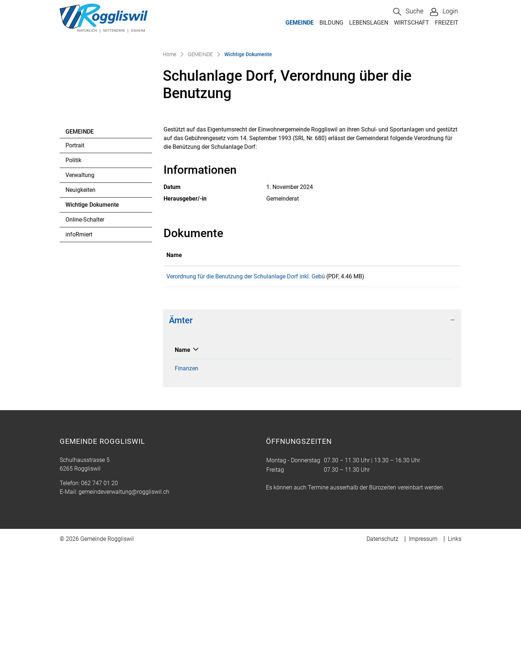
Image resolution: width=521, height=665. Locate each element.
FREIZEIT (446, 22)
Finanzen (186, 484)
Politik (73, 273)
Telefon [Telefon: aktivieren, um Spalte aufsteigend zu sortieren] (242, 465)
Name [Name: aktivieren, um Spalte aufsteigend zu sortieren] (174, 368)
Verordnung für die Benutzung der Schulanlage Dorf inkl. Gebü (245, 389)
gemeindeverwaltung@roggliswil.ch (124, 607)
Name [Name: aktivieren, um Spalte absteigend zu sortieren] (182, 465)
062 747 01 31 (250, 484)
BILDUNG (331, 22)
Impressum (423, 654)
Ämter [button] (180, 436)
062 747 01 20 (99, 598)
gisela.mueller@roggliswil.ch (349, 484)
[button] (408, 12)
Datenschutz (382, 654)
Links (454, 654)
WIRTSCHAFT (411, 22)
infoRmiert (78, 348)
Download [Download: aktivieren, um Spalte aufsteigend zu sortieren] (432, 368)
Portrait (74, 259)
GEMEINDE (299, 22)
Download (438, 391)
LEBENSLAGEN (368, 22)
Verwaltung (79, 288)
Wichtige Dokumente (92, 320)
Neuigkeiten (80, 303)
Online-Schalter (84, 333)
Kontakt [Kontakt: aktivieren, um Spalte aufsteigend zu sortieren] (323, 465)
